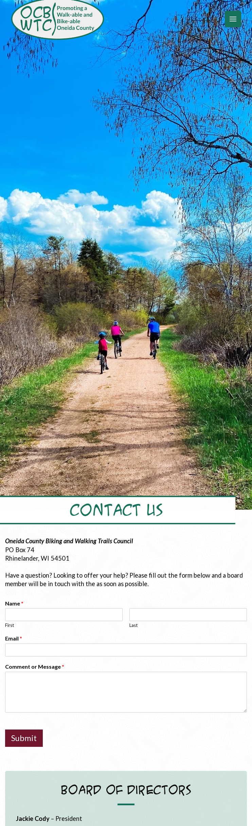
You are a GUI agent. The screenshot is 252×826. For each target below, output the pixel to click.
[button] (233, 19)
